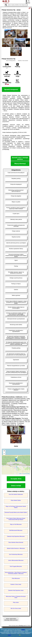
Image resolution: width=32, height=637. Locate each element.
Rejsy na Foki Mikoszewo (16, 524)
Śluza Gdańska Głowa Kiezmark (15, 542)
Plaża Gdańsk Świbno (16, 500)
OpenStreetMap (26, 473)
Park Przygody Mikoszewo (16, 566)
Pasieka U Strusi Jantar (15, 584)
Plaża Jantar (16, 602)
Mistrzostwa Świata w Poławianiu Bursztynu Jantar (16, 597)
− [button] (4, 453)
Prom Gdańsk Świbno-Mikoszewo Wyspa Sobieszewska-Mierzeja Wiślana (15, 519)
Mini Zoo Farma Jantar (16, 608)
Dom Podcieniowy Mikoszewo (16, 554)
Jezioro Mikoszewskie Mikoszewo (15, 560)
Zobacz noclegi (16, 485)
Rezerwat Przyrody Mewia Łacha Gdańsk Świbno (16, 512)
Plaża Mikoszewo (16, 578)
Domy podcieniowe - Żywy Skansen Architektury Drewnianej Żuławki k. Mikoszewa (16, 573)
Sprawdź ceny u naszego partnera (20, 158)
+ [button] (4, 451)
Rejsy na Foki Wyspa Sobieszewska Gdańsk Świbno (16, 507)
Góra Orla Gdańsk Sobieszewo (16, 494)
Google (23, 629)
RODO (9, 635)
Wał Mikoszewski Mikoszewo (15, 530)
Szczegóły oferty (16, 478)
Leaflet (20, 473)
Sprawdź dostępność (11, 89)
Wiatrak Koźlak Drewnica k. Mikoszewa (16, 548)
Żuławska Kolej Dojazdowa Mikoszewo (16, 536)
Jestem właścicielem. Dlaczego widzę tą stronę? (11, 619)
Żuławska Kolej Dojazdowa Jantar (15, 590)
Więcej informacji (20, 163)
